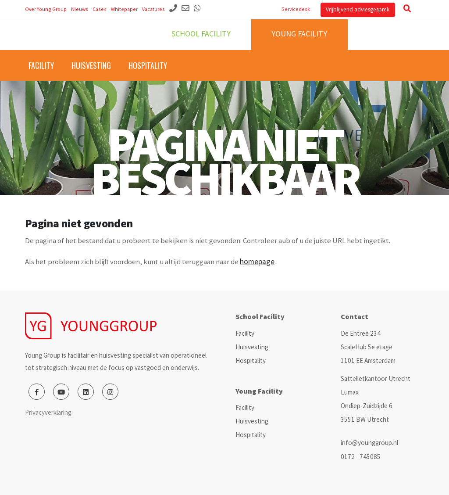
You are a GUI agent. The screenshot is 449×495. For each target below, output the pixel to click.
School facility (201, 34)
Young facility (299, 34)
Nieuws (79, 9)
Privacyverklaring (48, 412)
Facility (41, 65)
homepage (257, 261)
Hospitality (147, 65)
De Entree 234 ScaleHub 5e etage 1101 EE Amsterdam (368, 347)
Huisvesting (91, 65)
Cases (100, 9)
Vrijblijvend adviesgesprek (357, 9)
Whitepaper (124, 9)
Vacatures (153, 9)
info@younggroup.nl (369, 442)
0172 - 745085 (361, 456)
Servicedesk (296, 9)
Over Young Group (46, 9)
